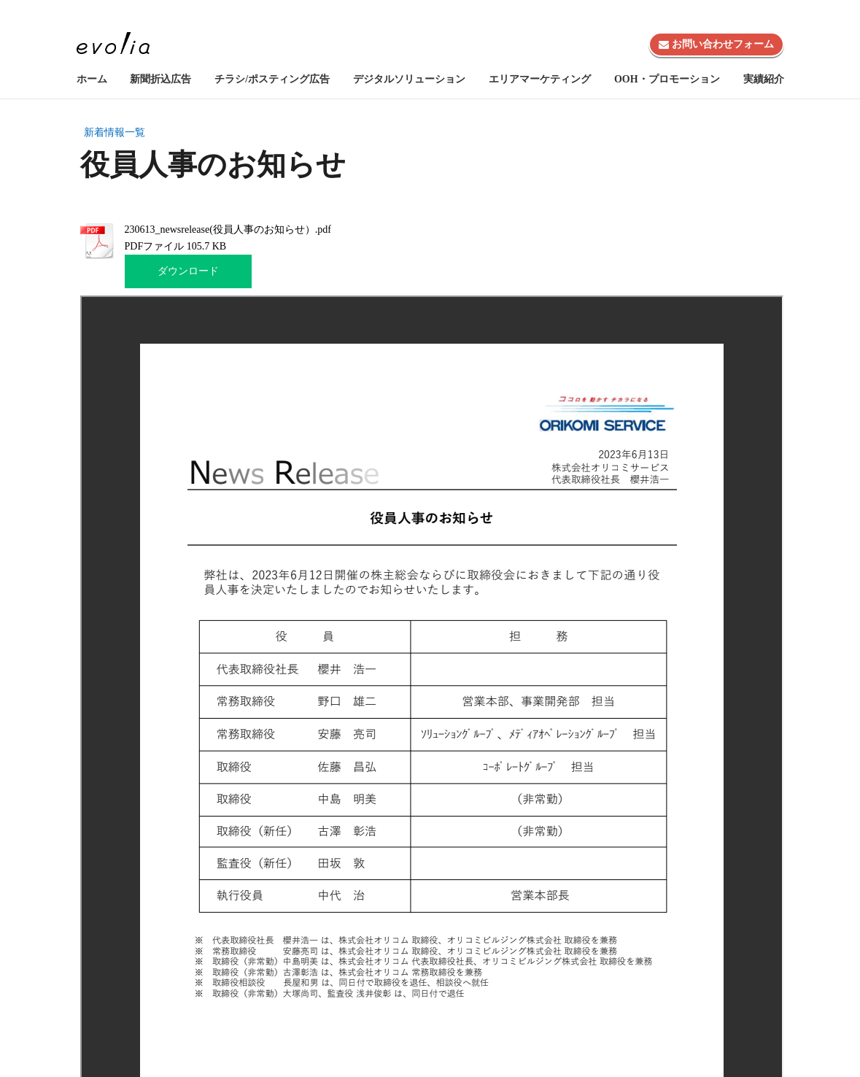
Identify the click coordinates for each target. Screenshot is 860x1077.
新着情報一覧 (114, 132)
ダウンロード (188, 271)
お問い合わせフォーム (716, 44)
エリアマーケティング (540, 79)
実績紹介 (763, 79)
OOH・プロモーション (667, 79)
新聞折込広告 (160, 79)
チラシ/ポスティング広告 (272, 79)
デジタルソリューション (409, 79)
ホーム (92, 79)
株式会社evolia (743, 14)
